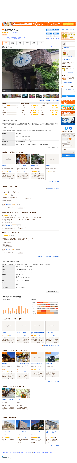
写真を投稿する (56, 33)
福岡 (8, 37)
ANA (35, 452)
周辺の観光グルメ (26, 43)
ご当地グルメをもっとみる (53, 181)
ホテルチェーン (9, 452)
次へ (57, 71)
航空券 (43, 452)
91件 (10, 437)
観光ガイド (47, 452)
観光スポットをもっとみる (53, 381)
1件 (39, 335)
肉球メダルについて (71, 72)
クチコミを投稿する (49, 33)
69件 (10, 371)
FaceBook (70, 128)
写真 (20, 43)
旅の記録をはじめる (68, 82)
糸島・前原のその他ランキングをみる (51, 345)
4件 (25, 171)
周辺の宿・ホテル (34, 43)
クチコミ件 (16, 32)
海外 (51, 452)
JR (31, 452)
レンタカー (39, 452)
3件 (54, 335)
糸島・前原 (14, 37)
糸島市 (20, 37)
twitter (66, 128)
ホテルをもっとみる (55, 445)
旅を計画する (67, 47)
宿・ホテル (3, 452)
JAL (33, 452)
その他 (8, 38)
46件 (25, 371)
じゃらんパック (28, 452)
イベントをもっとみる (54, 413)
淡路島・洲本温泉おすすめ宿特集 (68, 29)
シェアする (49, 38)
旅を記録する (67, 59)
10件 (54, 437)
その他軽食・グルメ (16, 38)
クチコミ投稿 (50, 188)
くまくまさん (9, 204)
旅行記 (40, 43)
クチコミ (13, 43)
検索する (68, 96)
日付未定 (73, 138)
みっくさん (8, 249)
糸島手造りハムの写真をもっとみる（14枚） (49, 100)
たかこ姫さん (9, 225)
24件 (40, 437)
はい (21, 207)
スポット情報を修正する (52, 292)
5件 (10, 171)
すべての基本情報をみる (53, 147)
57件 (25, 335)
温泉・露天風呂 (21, 452)
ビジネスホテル (15, 452)
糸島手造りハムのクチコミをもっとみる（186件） (48, 256)
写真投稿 (57, 188)
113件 (25, 437)
